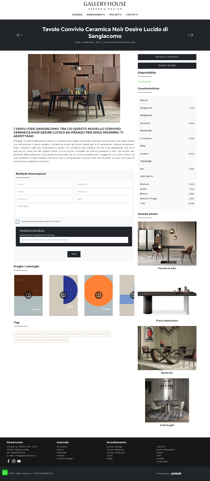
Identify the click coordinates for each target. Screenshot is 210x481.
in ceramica (166, 138)
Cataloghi (62, 453)
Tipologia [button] (145, 161)
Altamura (166, 184)
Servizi (60, 450)
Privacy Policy (55, 221)
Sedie (110, 459)
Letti (159, 456)
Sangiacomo (166, 108)
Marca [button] (144, 100)
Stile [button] (142, 146)
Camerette (162, 462)
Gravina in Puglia (166, 198)
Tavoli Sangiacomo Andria (96, 334)
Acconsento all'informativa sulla (41, 221)
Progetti (115, 15)
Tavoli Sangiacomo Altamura (28, 334)
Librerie (161, 447)
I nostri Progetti (65, 459)
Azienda (77, 15)
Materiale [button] (146, 130)
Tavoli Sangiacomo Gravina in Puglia (63, 334)
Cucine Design (114, 447)
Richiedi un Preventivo (167, 57)
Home (77, 42)
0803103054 (18, 453)
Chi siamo (62, 447)
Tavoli (98, 42)
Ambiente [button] (146, 115)
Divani (160, 453)
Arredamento (96, 15)
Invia (74, 254)
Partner (61, 456)
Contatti (132, 15)
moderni (166, 153)
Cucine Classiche (116, 453)
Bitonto (166, 193)
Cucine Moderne (115, 450)
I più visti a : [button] (147, 176)
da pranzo (166, 123)
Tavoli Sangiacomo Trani (26, 340)
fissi (166, 169)
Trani (166, 203)
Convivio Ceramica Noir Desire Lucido (119, 42)
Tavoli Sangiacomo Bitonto (54, 340)
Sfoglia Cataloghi (167, 65)
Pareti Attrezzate (165, 450)
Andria (166, 189)
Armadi (160, 459)
